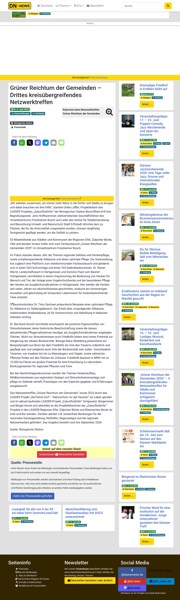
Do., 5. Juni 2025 (19, 518)
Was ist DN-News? (26, 575)
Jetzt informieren (99, 77)
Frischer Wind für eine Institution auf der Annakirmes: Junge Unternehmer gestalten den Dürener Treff (155, 517)
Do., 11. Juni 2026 (148, 266)
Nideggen (33, 14)
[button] (9, 11)
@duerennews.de (132, 572)
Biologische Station (22, 123)
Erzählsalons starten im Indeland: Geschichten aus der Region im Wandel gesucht (145, 294)
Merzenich (158, 269)
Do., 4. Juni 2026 (129, 486)
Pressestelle (18, 127)
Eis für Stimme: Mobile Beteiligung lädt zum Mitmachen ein (154, 255)
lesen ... (147, 104)
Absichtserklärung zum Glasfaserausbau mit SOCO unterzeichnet (84, 512)
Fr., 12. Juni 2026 (148, 227)
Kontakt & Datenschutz (28, 582)
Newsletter (95, 5)
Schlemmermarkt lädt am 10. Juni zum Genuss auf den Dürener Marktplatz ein (155, 439)
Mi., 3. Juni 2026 (147, 532)
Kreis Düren (146, 143)
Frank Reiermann (157, 593)
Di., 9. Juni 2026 (147, 451)
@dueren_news (160, 570)
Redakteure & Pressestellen (30, 585)
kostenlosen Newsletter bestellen (61, 454)
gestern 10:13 (146, 94)
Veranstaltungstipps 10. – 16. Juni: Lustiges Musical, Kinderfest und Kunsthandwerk (154, 337)
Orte (78, 5)
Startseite (45, 5)
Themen (62, 5)
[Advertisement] (90, 50)
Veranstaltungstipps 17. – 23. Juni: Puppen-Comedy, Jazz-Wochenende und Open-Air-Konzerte (154, 126)
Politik (139, 489)
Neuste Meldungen (26, 572)
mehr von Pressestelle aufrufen (32, 496)
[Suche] (142, 5)
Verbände (45, 14)
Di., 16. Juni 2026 (148, 189)
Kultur (157, 143)
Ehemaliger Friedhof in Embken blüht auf (154, 87)
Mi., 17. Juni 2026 (148, 140)
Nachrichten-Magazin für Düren (32, 579)
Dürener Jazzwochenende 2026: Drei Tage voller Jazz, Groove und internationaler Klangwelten (155, 175)
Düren (16, 522)
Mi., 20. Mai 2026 (148, 406)
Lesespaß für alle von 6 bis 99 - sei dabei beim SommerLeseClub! (35, 511)
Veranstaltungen (20, 113)
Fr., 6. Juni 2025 (20, 109)
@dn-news (132, 581)
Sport (166, 143)
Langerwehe (141, 307)
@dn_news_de (160, 581)
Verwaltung (27, 522)
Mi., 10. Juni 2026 (130, 304)
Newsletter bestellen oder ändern (90, 580)
